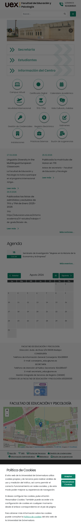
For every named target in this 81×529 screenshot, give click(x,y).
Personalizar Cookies (68, 483)
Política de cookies (33, 516)
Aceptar (68, 476)
